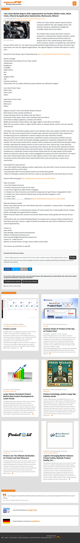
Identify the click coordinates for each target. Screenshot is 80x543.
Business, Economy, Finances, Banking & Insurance (31, 18)
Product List (6, 453)
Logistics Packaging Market (50, 453)
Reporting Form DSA (46, 537)
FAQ (2, 537)
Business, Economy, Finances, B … (59, 324)
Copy (72, 257)
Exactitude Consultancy (9, 391)
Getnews (45, 326)
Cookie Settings (57, 537)
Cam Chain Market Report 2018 (22, 20)
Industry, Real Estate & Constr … (59, 389)
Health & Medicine (15, 389)
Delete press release (12, 281)
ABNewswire (46, 391)
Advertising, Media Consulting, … (59, 451)
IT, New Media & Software (17, 324)
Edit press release (30, 281)
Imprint (6, 537)
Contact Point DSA (35, 537)
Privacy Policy (13, 537)
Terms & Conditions (23, 537)
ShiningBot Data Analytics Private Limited (14, 326)
